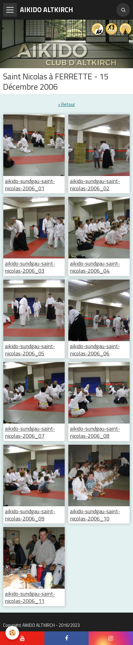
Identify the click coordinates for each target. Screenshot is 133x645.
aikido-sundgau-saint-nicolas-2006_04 (95, 267)
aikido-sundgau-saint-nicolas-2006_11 (30, 597)
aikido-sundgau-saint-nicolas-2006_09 (30, 515)
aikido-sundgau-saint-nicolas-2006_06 (95, 349)
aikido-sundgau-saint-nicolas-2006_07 (30, 432)
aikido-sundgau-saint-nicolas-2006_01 (30, 184)
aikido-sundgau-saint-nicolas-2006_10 (95, 515)
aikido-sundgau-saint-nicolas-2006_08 (95, 432)
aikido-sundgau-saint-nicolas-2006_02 (95, 184)
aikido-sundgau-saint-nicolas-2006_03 (30, 267)
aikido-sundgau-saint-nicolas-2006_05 (30, 349)
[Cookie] (12, 633)
